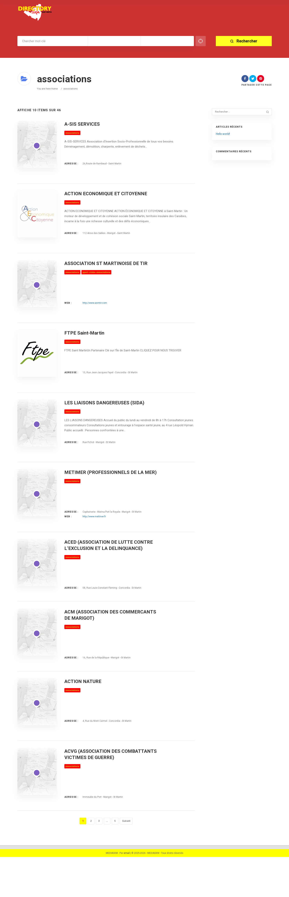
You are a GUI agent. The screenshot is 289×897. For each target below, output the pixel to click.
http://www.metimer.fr (94, 536)
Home (54, 88)
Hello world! (223, 133)
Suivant (126, 860)
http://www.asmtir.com (95, 311)
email (127, 893)
